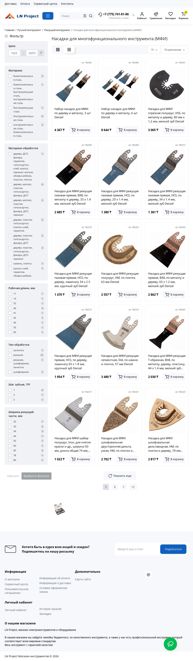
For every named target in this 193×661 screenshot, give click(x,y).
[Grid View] (69, 49)
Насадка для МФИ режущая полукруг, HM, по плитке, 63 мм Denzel (120, 278)
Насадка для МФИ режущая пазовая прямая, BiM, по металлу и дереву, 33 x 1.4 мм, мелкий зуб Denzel (73, 197)
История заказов (50, 609)
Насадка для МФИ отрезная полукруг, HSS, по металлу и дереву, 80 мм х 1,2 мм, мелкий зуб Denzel (166, 115)
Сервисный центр (45, 3)
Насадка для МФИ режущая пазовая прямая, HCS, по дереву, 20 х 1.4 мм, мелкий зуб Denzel (120, 197)
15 (154, 49)
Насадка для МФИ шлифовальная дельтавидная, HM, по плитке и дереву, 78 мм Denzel (164, 444)
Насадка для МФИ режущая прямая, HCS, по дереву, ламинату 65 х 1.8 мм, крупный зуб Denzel (73, 362)
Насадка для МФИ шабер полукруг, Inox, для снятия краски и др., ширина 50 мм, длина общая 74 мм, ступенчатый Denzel (72, 444)
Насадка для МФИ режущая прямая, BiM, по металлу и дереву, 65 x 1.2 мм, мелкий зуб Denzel (166, 280)
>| (133, 487)
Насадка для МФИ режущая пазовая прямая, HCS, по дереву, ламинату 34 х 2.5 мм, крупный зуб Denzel (73, 280)
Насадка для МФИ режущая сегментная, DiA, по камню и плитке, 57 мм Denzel (120, 360)
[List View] (58, 49)
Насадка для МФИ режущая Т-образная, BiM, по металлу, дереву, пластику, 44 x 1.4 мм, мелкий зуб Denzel (166, 362)
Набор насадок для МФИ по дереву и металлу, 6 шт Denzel (119, 113)
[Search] (91, 16)
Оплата (25, 3)
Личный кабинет (16, 610)
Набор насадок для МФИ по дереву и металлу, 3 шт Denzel (72, 113)
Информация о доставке (55, 583)
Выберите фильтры (36, 476)
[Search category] (85, 16)
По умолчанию (175, 49)
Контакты (67, 3)
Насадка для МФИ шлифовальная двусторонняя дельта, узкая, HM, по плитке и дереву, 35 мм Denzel (116, 444)
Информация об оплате (54, 578)
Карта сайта (83, 579)
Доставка (11, 3)
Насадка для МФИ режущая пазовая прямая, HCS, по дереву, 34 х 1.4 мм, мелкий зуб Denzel (166, 197)
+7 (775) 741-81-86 (113, 14)
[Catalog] (47, 16)
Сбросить (13, 476)
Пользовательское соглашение (16, 591)
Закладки (45, 614)
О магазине (12, 579)
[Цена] (14, 53)
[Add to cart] (80, 130)
